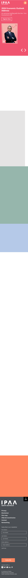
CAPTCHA (3, 548)
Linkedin (10, 567)
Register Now (7, 19)
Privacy (3, 510)
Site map (4, 515)
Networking (5, 522)
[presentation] (12, 552)
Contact (4, 520)
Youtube (7, 567)
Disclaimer (5, 513)
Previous (22, 50)
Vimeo (12, 567)
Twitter (5, 567)
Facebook (2, 567)
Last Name (4, 536)
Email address (5, 542)
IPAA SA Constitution (8, 518)
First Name (4, 529)
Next (24, 50)
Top (26, 499)
